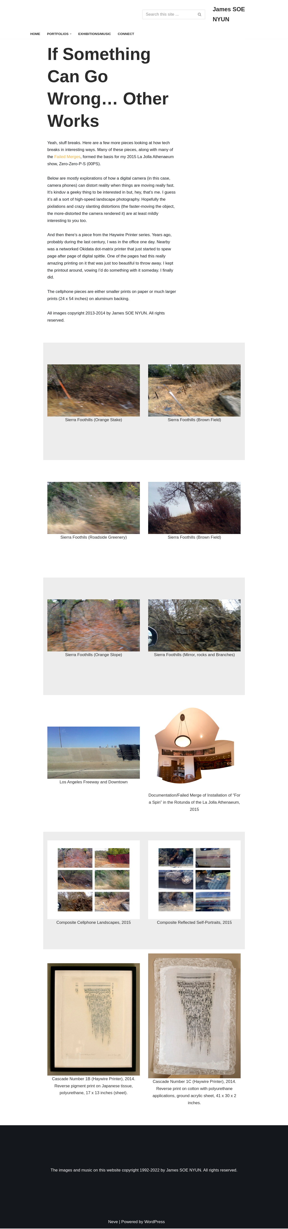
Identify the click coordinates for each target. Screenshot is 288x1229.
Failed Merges (67, 156)
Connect (126, 34)
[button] (71, 34)
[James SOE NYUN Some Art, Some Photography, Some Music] (236, 14)
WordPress (154, 1222)
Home (35, 34)
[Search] (169, 14)
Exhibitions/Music (94, 34)
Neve (113, 1222)
